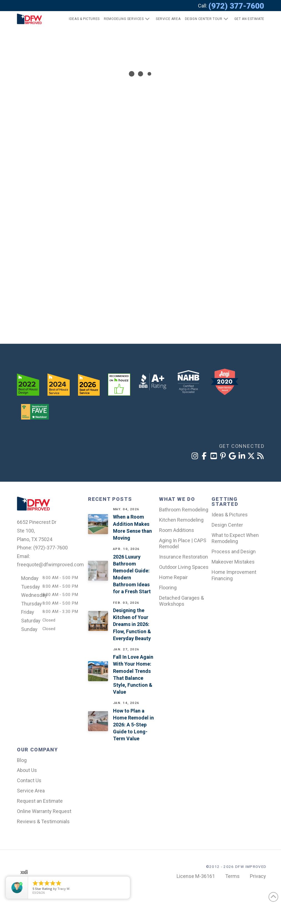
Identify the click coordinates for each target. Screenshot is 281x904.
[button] (247, 18)
